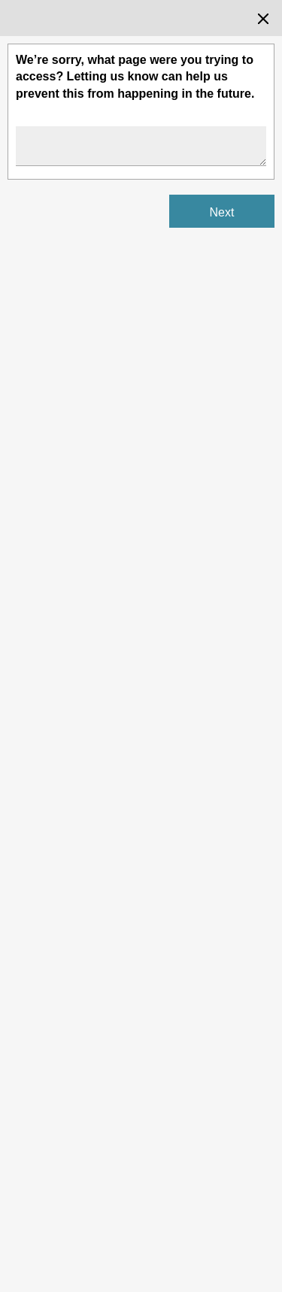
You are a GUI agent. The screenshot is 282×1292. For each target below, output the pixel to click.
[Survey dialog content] (141, 646)
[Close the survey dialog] (263, 19)
